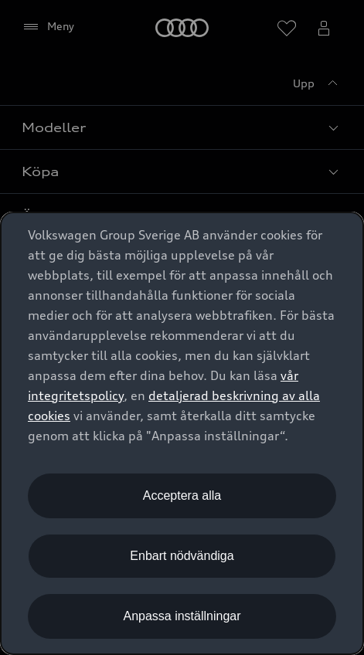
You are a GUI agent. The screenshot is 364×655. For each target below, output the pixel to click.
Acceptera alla (182, 495)
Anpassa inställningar (181, 616)
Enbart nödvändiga (181, 555)
